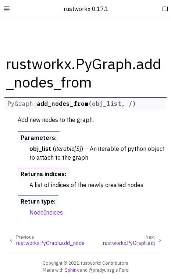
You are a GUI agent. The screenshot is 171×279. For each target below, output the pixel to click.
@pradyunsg (101, 270)
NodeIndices (46, 212)
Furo (124, 270)
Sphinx (72, 270)
